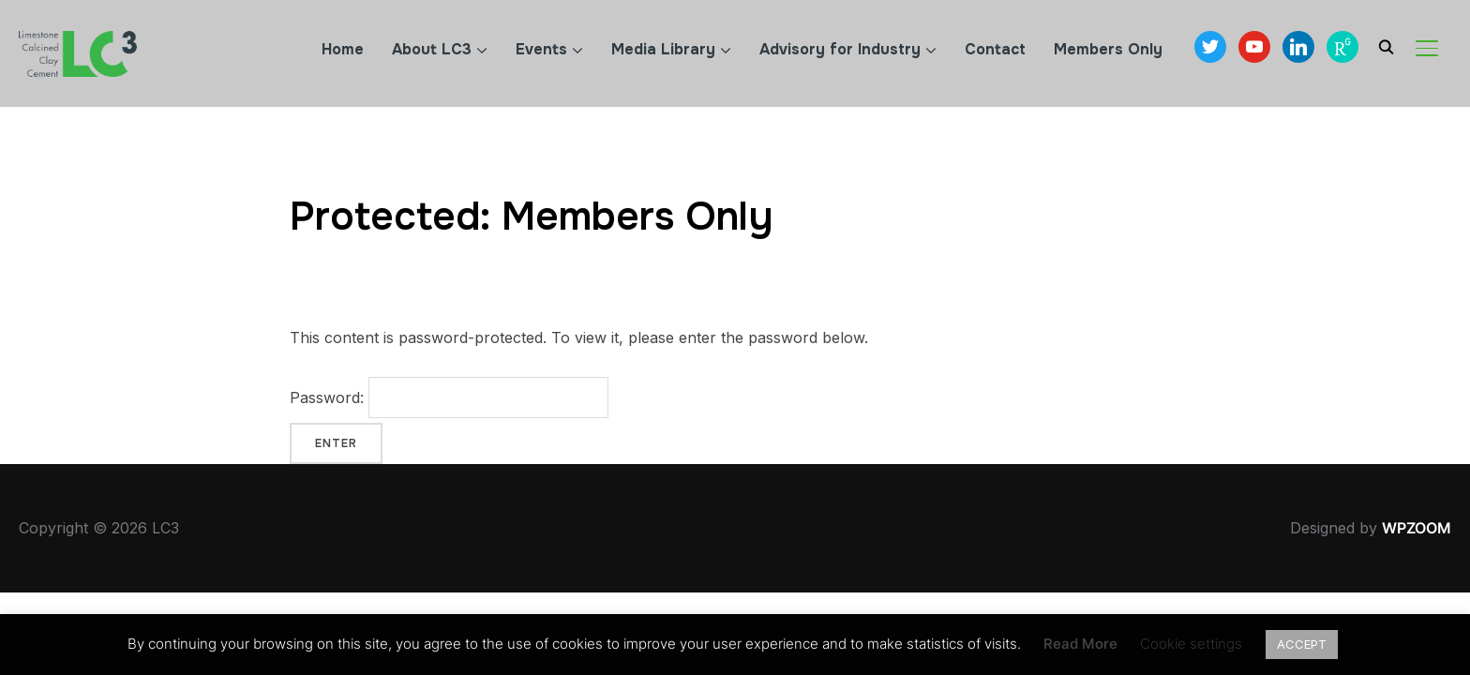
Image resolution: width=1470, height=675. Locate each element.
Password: (449, 397)
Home (343, 49)
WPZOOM (1416, 527)
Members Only (1108, 49)
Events (541, 49)
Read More (1080, 643)
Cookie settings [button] (1191, 643)
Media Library (663, 49)
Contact (995, 49)
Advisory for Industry (840, 49)
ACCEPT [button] (1302, 644)
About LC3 (432, 49)
